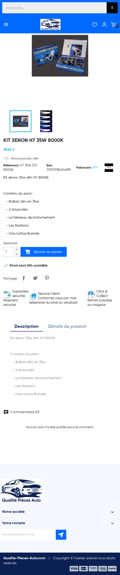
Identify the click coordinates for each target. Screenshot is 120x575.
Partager (23, 278)
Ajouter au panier (43, 252)
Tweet (35, 278)
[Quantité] (8, 252)
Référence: (11, 165)
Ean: (50, 165)
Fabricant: (83, 167)
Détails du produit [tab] (67, 326)
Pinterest (46, 278)
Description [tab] (26, 326)
